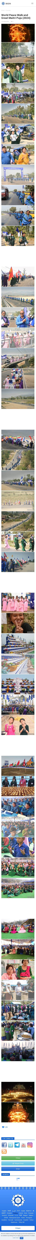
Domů (2, 10)
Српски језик (18, 1220)
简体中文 (28, 1211)
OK (21, 1238)
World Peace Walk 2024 (11, 386)
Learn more (16, 1237)
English (4, 1211)
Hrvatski (9, 1213)
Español (25, 1220)
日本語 (6, 1217)
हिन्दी (20, 1215)
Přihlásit (18, 1158)
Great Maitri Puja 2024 (11, 712)
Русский (10, 1220)
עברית (16, 1215)
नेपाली (9, 1211)
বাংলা (18, 1211)
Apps (18, 1169)
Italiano (31, 1215)
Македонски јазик (14, 1217)
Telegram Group (18, 1163)
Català (23, 1211)
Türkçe (31, 1220)
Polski (23, 1217)
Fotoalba (8, 10)
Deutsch (4, 1215)
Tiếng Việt (21, 1222)
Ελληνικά (10, 1215)
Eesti (25, 1213)
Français (30, 1213)
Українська (14, 1222)
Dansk (21, 1213)
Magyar (25, 1215)
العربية (14, 1211)
